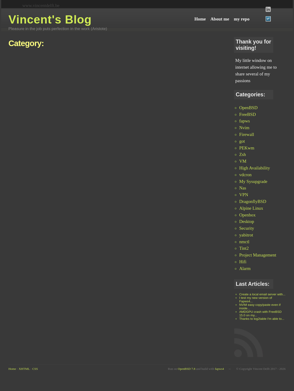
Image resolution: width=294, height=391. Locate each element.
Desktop (246, 221)
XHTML (24, 369)
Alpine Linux (251, 208)
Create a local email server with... (262, 294)
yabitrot (246, 235)
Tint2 (244, 248)
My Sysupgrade (253, 181)
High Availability (254, 167)
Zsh (242, 154)
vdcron (245, 174)
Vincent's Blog (50, 19)
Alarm (245, 268)
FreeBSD (247, 114)
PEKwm (246, 147)
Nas (242, 187)
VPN (243, 194)
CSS (35, 369)
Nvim (244, 127)
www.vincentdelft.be (41, 5)
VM (242, 161)
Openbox (247, 214)
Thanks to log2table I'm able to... (261, 318)
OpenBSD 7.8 (186, 369)
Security (246, 228)
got (242, 141)
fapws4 (219, 369)
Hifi (242, 261)
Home (12, 369)
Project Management (257, 255)
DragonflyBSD (252, 201)
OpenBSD (248, 107)
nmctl (244, 241)
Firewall (246, 134)
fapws (244, 120)
